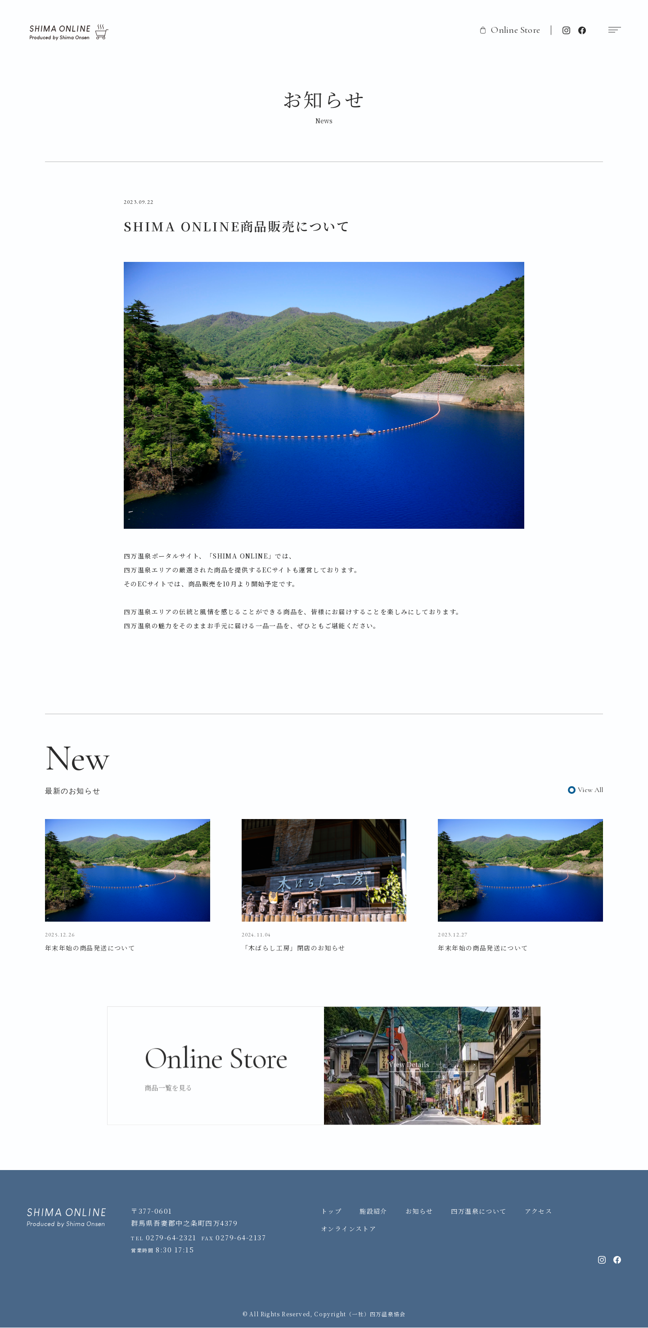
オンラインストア (348, 1228)
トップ (331, 1211)
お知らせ (419, 1211)
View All (590, 789)
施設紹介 (373, 1211)
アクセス (539, 1211)
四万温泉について (478, 1211)
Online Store (510, 30)
